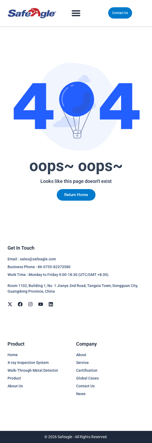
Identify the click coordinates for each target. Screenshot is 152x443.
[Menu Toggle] (76, 13)
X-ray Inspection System (28, 362)
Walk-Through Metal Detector (33, 370)
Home (13, 355)
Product (14, 378)
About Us (15, 386)
